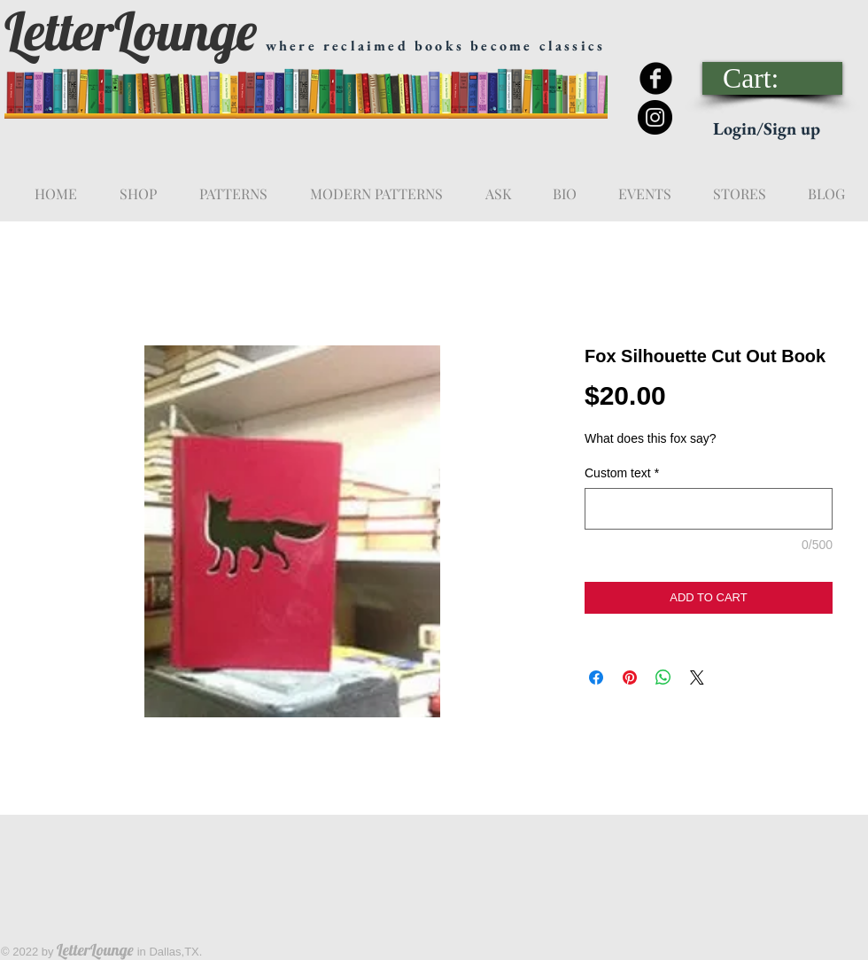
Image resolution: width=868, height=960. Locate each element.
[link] (773, 78)
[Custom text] (708, 509)
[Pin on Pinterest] (629, 677)
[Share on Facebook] (596, 677)
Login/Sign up (766, 128)
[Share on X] (697, 677)
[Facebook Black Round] (655, 78)
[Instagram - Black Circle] (655, 117)
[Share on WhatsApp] (663, 677)
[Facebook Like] (732, 27)
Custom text (622, 473)
